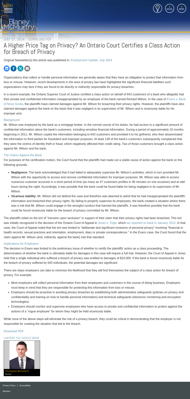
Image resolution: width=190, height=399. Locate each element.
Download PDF (14, 331)
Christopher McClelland (22, 372)
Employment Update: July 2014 (91, 60)
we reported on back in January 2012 (151, 222)
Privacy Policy (9, 386)
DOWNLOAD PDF (40, 39)
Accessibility (24, 386)
